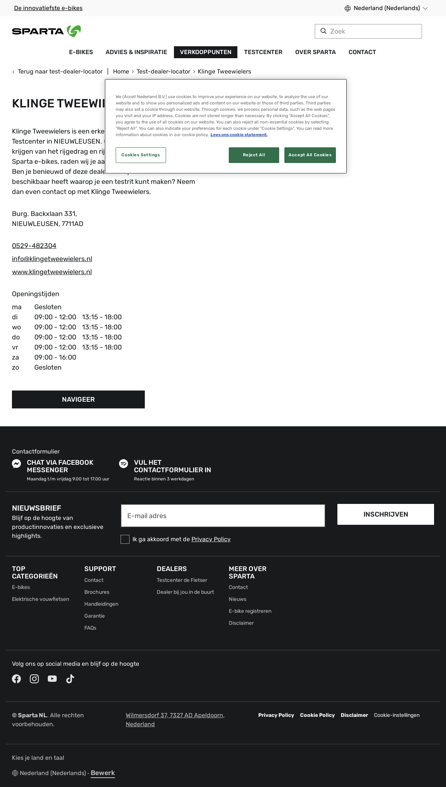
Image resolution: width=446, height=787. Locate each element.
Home (121, 71)
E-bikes (81, 52)
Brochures (96, 592)
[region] (226, 126)
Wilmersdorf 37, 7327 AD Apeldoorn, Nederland (175, 720)
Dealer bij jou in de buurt (185, 592)
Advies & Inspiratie (136, 52)
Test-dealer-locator (163, 71)
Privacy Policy (211, 539)
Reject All (254, 154)
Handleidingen (101, 604)
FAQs (90, 628)
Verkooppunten (205, 52)
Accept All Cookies (310, 154)
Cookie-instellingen (397, 715)
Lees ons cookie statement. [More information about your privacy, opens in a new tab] (239, 134)
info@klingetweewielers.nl (52, 259)
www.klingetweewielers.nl (52, 272)
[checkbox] (223, 539)
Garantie (94, 616)
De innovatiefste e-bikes (48, 8)
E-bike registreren (250, 611)
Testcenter (263, 52)
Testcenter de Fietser (182, 580)
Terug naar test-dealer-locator (57, 71)
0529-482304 (34, 246)
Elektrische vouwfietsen (40, 599)
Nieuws (237, 599)
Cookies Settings (140, 154)
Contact (362, 52)
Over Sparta (315, 52)
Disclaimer (241, 623)
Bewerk (103, 773)
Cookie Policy (317, 715)
